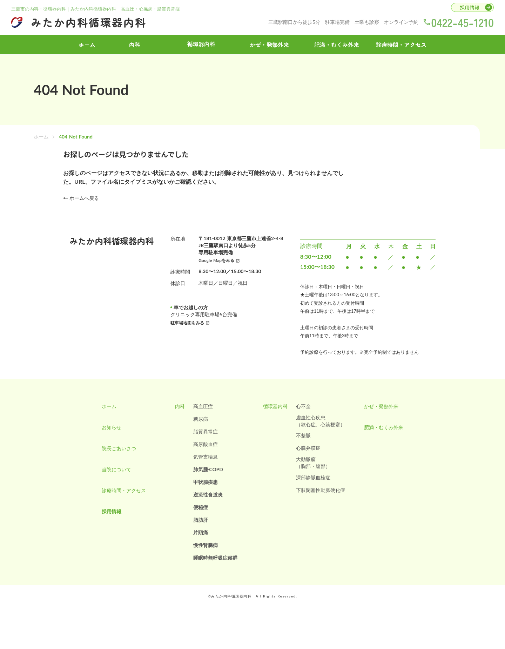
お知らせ (111, 427)
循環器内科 (275, 406)
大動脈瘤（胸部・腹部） (313, 462)
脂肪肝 (200, 520)
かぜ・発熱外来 (269, 44)
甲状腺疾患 (205, 482)
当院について (116, 469)
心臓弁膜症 (308, 448)
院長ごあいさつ (119, 448)
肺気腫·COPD (208, 469)
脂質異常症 (205, 431)
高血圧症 (203, 406)
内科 (134, 44)
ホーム (41, 137)
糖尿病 (200, 419)
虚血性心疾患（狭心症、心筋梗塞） (320, 420)
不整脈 (303, 435)
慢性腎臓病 (205, 545)
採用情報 (111, 511)
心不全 (303, 406)
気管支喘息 (205, 457)
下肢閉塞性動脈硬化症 (320, 490)
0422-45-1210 (462, 22)
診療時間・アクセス (401, 44)
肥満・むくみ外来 (336, 44)
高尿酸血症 (205, 444)
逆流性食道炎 (208, 495)
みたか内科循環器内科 (89, 22)
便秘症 (200, 507)
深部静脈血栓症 (313, 477)
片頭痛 (200, 532)
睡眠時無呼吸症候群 (215, 558)
